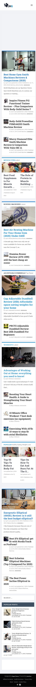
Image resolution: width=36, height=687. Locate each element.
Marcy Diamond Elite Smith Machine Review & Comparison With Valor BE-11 (18, 143)
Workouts (11, 378)
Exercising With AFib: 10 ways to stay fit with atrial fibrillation (18, 431)
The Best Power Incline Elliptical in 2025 (17, 581)
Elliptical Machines (12, 523)
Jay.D (6, 83)
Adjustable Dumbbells (14, 310)
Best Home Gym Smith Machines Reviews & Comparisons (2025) (16, 77)
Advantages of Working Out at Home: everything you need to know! (17, 373)
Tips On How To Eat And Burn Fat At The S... (26, 465)
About (11, 682)
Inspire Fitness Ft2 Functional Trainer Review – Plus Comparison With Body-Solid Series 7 (18, 105)
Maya (12, 405)
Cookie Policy (22, 682)
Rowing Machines (13, 238)
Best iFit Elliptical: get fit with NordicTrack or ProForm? (18, 541)
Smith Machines (11, 85)
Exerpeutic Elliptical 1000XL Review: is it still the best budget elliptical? (18, 515)
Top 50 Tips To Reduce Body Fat (9, 464)
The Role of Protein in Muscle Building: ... (26, 180)
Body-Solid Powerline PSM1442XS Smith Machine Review (18, 124)
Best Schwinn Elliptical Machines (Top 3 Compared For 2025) (18, 561)
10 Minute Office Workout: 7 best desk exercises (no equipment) (18, 415)
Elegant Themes (15, 676)
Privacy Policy (28, 679)
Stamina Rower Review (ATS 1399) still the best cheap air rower (16, 258)
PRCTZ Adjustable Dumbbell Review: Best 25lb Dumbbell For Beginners (16, 330)
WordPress (29, 676)
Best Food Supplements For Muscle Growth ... (10, 181)
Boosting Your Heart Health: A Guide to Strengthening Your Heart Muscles (18, 399)
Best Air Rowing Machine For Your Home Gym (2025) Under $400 (18, 232)
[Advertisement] (17, 33)
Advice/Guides (19, 85)
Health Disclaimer (19, 679)
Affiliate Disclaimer (8, 679)
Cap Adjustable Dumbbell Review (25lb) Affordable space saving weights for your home (18, 303)
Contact (16, 682)
